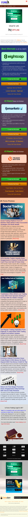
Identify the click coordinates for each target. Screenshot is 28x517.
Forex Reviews (9, 6)
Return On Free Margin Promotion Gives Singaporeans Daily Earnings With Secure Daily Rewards (12, 388)
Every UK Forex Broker (14, 99)
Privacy (13, 501)
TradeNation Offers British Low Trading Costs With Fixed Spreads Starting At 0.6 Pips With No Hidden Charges (14, 295)
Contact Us (9, 501)
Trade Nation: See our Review (14, 193)
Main (5, 6)
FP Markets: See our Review (14, 143)
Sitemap (22, 501)
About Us (6, 501)
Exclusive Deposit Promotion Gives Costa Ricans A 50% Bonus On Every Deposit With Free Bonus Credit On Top (14, 360)
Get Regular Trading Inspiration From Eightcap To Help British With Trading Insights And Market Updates (13, 331)
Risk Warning (16, 501)
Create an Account (18, 79)
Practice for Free (19, 82)
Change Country (25, 497)
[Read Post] (16, 238)
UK (2, 6)
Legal (19, 501)
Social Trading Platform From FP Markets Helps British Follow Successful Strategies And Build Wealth (14, 222)
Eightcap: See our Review (14, 93)
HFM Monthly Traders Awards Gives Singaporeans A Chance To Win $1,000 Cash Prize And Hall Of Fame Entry (14, 260)
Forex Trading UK (24, 42)
